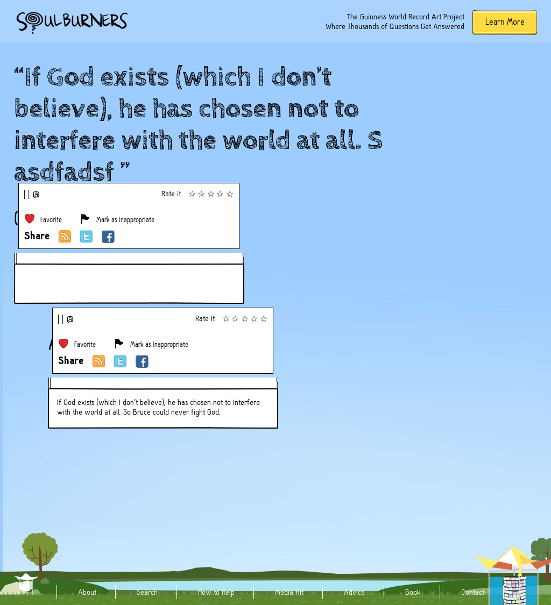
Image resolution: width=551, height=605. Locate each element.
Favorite (51, 220)
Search (147, 592)
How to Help (216, 592)
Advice (354, 592)
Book (413, 592)
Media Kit (289, 592)
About (87, 592)
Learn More (505, 22)
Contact (472, 592)
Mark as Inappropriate (125, 220)
